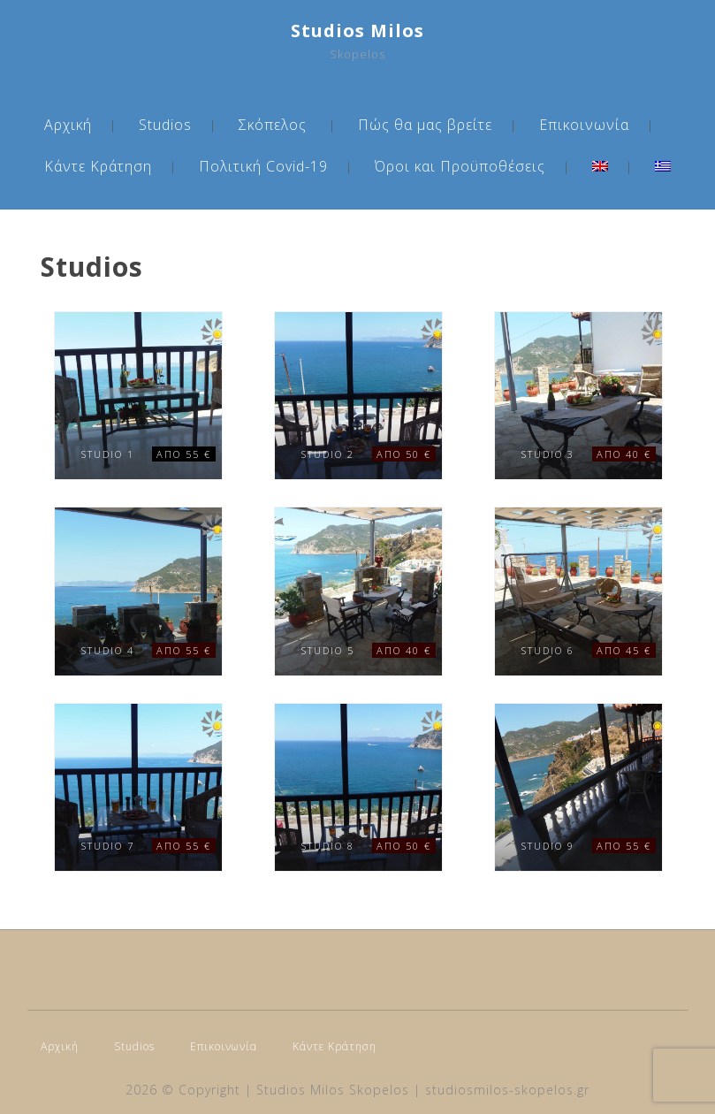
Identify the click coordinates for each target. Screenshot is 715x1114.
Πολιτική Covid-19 (263, 166)
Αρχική (68, 124)
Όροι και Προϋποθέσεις (460, 166)
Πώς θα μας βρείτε (425, 124)
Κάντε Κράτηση (98, 166)
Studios (165, 124)
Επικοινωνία (584, 124)
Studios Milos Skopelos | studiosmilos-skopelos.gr (422, 1089)
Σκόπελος (273, 124)
